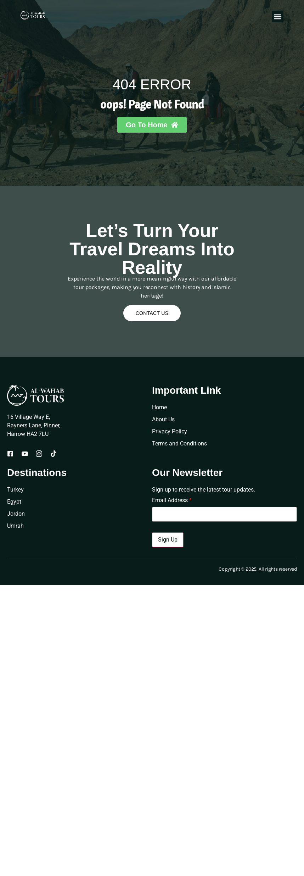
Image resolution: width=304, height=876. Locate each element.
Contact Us (152, 313)
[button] (277, 16)
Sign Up (168, 539)
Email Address (172, 500)
